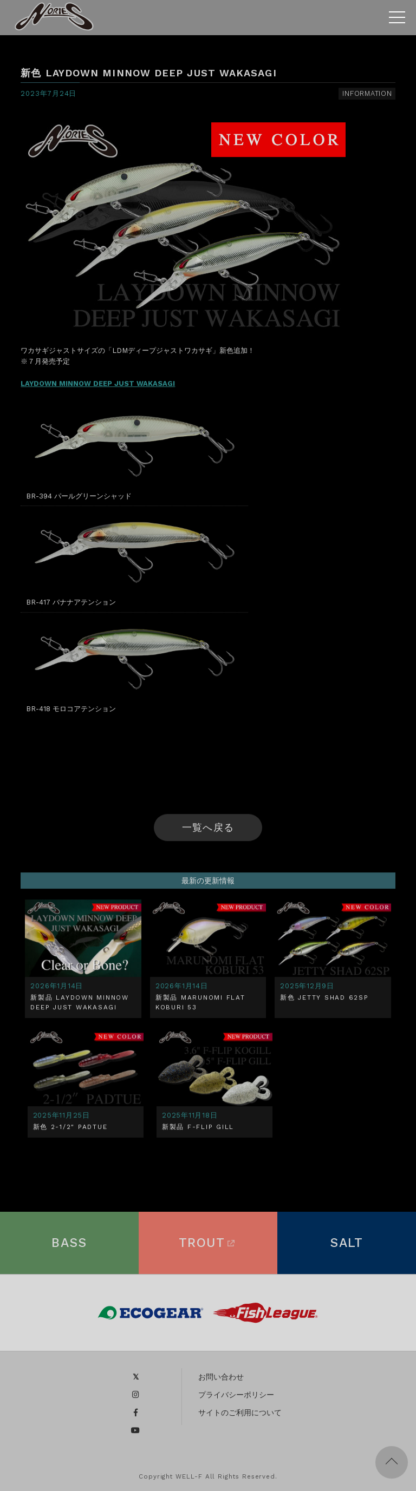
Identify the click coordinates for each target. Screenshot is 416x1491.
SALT (346, 1246)
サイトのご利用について (240, 1416)
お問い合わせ (221, 1380)
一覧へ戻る (207, 830)
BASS (69, 1246)
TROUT (208, 1246)
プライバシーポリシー (236, 1398)
